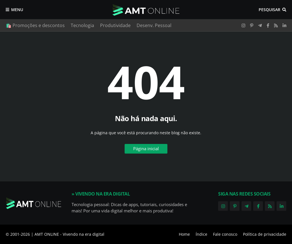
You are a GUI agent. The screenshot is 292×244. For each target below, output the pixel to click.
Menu (17, 9)
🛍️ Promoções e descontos (35, 25)
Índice (201, 234)
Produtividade (115, 25)
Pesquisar (269, 9)
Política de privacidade (264, 234)
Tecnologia (82, 25)
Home (184, 234)
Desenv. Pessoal (154, 25)
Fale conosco (225, 234)
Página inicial (146, 148)
